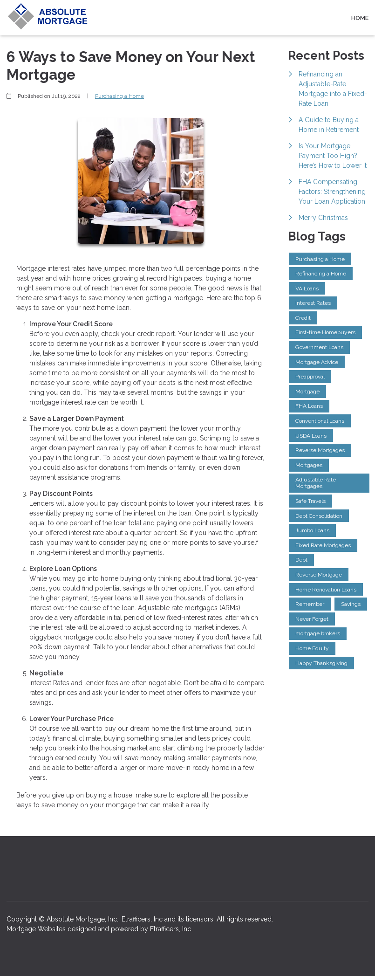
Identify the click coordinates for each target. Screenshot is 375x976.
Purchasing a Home (119, 96)
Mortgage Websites (37, 929)
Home (359, 17)
